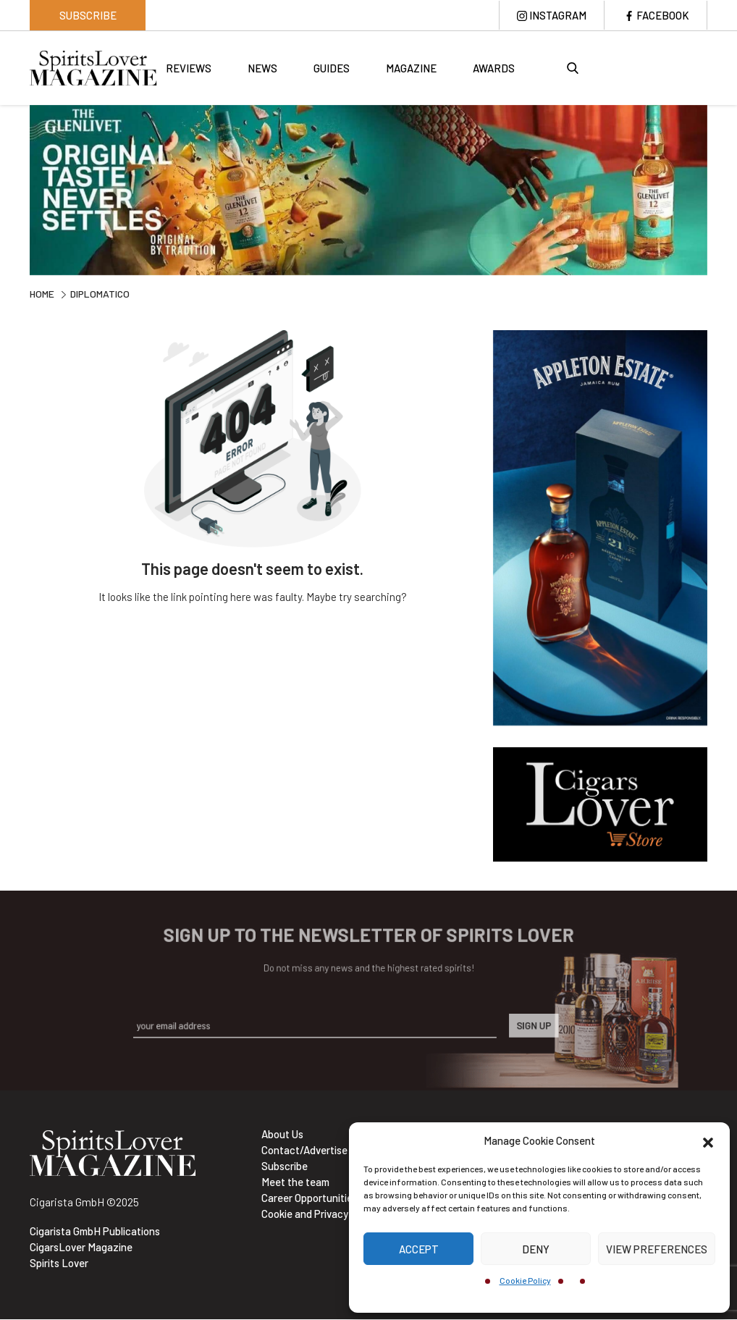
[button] (708, 1140)
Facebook (662, 15)
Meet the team (295, 1182)
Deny (535, 1249)
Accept (419, 1249)
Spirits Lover (59, 1263)
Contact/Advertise (304, 1150)
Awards (494, 68)
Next (718, 192)
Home (42, 295)
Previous (19, 192)
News (262, 68)
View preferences (656, 1249)
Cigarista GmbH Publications (95, 1231)
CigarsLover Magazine (81, 1247)
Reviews (188, 68)
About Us (282, 1134)
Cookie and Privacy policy (319, 1214)
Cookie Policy (525, 1280)
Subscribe (88, 15)
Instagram (557, 15)
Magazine (411, 68)
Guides (331, 68)
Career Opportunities (309, 1198)
